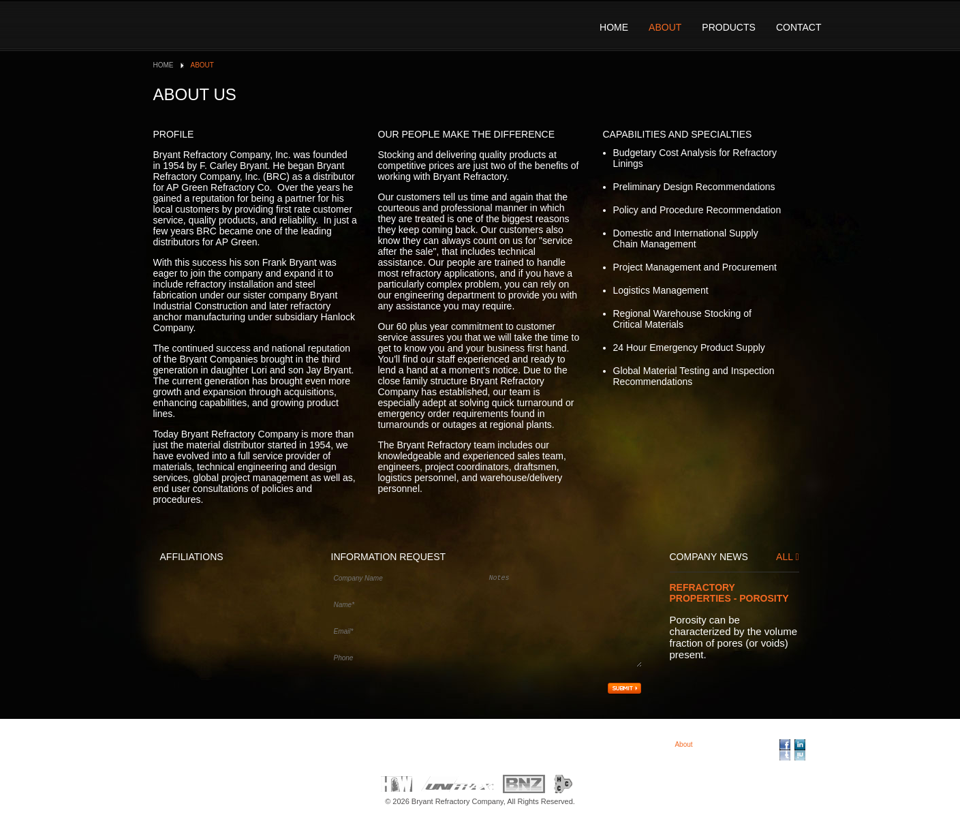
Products (729, 27)
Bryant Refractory (248, 24)
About (665, 27)
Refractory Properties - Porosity (729, 593)
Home (614, 27)
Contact (799, 27)
